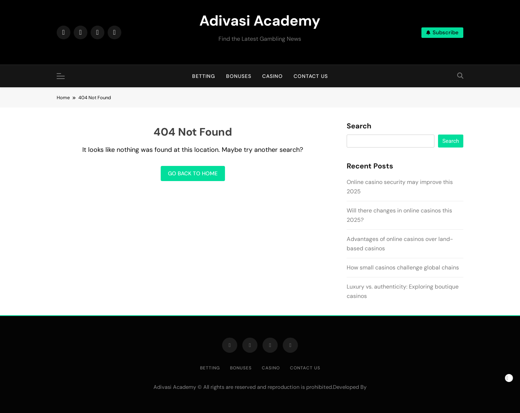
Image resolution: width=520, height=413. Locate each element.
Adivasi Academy (259, 20)
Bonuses (238, 76)
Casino (272, 76)
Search (359, 126)
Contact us (311, 76)
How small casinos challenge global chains (403, 267)
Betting (203, 76)
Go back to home (193, 173)
